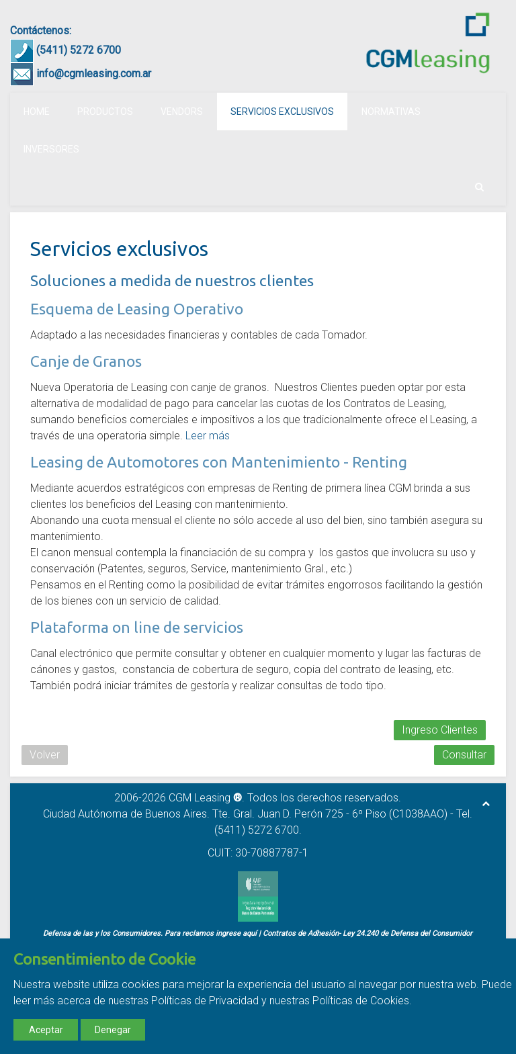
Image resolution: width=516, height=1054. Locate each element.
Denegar (113, 1029)
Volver (45, 754)
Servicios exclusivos (282, 111)
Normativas (391, 111)
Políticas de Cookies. (362, 1000)
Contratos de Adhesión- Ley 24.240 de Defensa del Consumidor (367, 933)
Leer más (207, 435)
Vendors (182, 111)
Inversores (51, 149)
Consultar (464, 754)
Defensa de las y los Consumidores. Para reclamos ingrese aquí (150, 933)
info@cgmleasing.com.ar (93, 73)
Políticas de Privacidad (205, 1000)
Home (37, 111)
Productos (105, 111)
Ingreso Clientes (440, 729)
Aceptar (46, 1029)
